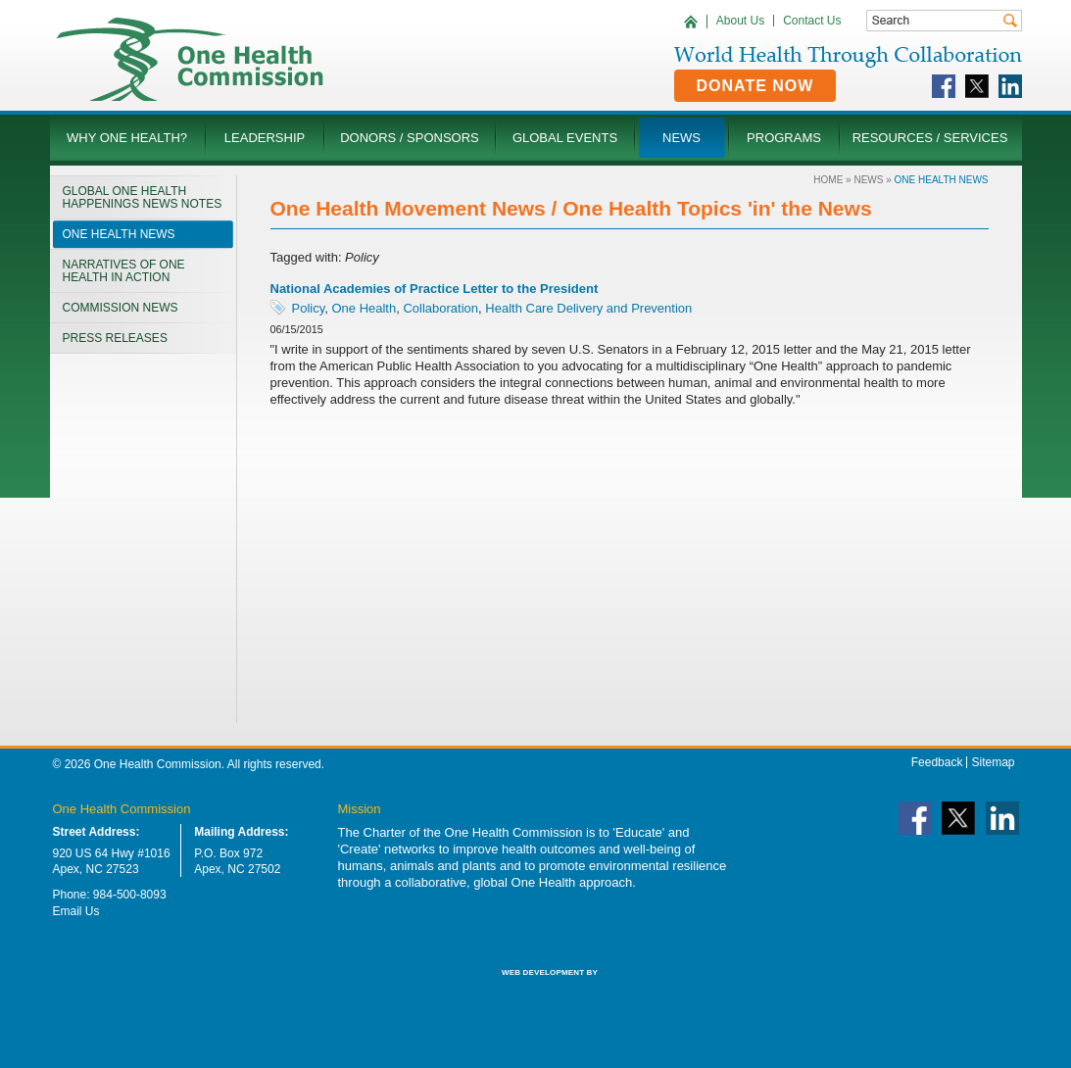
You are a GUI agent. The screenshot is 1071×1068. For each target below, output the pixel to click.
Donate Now (755, 85)
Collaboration (440, 308)
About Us (740, 20)
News (868, 179)
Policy (308, 308)
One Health (363, 308)
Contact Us (812, 20)
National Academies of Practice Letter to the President (434, 288)
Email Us (76, 911)
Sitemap (992, 762)
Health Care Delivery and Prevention (588, 308)
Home (828, 179)
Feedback (937, 762)
